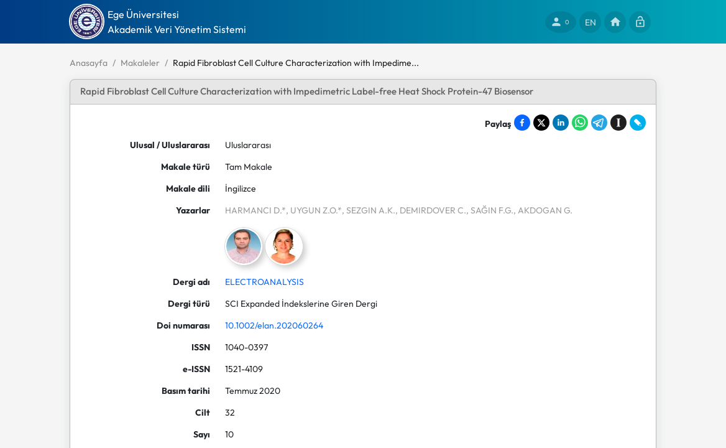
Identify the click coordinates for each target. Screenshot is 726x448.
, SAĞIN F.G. (489, 210)
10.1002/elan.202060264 (274, 325)
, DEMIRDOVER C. (430, 210)
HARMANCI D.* (255, 210)
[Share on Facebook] (522, 122)
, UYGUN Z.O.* (314, 210)
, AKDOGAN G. (542, 210)
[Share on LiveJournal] (638, 122)
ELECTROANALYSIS (264, 281)
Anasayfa (89, 62)
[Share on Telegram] (599, 122)
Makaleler (140, 62)
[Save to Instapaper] (618, 122)
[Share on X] (541, 122)
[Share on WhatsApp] (580, 122)
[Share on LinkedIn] (561, 122)
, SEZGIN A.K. (368, 210)
